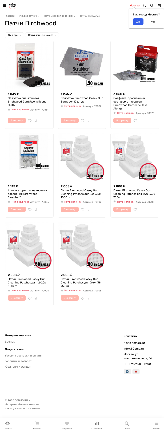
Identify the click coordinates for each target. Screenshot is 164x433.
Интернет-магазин (18, 335)
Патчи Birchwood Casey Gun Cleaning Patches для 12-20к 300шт (27, 282)
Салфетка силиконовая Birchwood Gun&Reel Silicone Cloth (27, 101)
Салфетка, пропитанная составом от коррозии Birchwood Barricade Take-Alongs (131, 103)
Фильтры (13, 35)
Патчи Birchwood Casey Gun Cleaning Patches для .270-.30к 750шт (134, 194)
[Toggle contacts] (144, 5)
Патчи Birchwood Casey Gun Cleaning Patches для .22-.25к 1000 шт (81, 194)
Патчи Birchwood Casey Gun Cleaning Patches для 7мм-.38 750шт (81, 282)
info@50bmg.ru (134, 348)
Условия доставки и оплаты (23, 355)
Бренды (10, 341)
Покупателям (14, 349)
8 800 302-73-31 (134, 343)
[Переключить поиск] (152, 5)
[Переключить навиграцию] (4, 5)
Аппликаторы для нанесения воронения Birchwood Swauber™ (27, 194)
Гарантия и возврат (18, 361)
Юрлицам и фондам (18, 366)
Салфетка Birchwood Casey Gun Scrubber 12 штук (82, 99)
